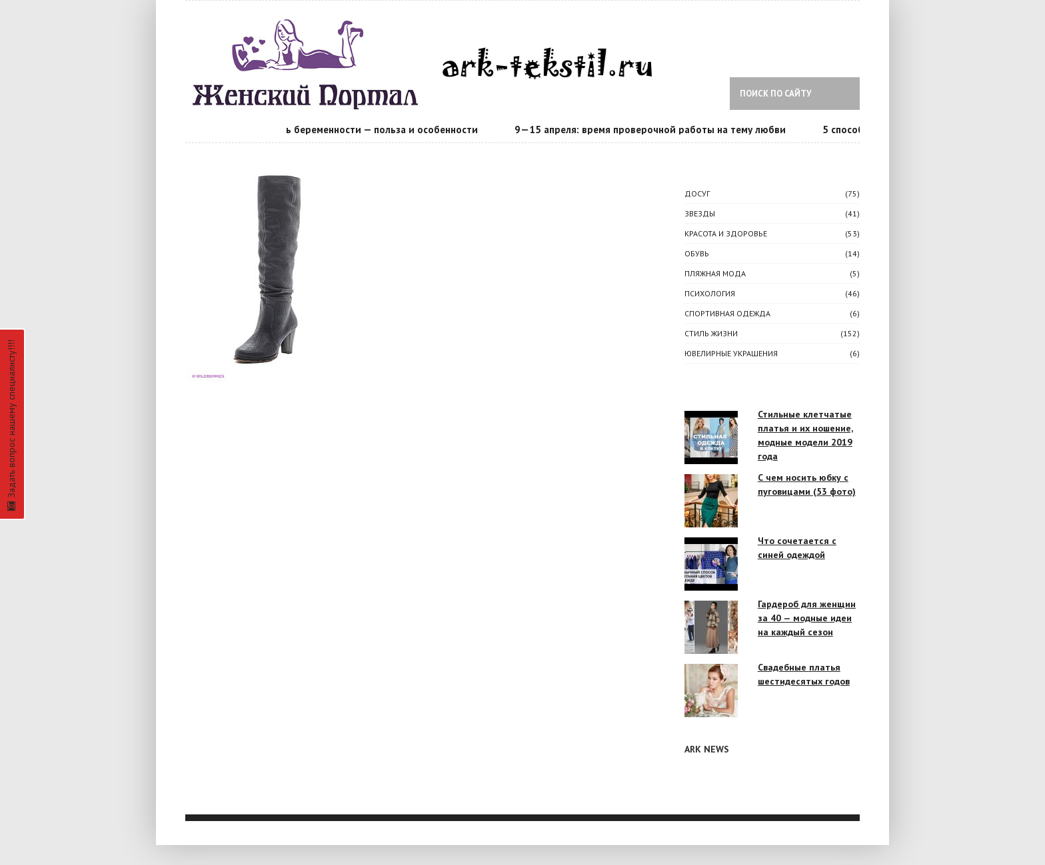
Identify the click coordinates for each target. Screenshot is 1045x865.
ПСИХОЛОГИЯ (709, 293)
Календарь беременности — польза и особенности (361, 129)
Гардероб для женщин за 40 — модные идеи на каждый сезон (807, 618)
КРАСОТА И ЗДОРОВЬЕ (725, 233)
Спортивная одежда (727, 313)
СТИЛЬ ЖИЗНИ (711, 333)
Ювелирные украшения (731, 353)
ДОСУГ (697, 193)
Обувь (696, 253)
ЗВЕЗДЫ (699, 213)
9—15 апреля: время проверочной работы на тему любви (652, 129)
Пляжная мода (715, 273)
